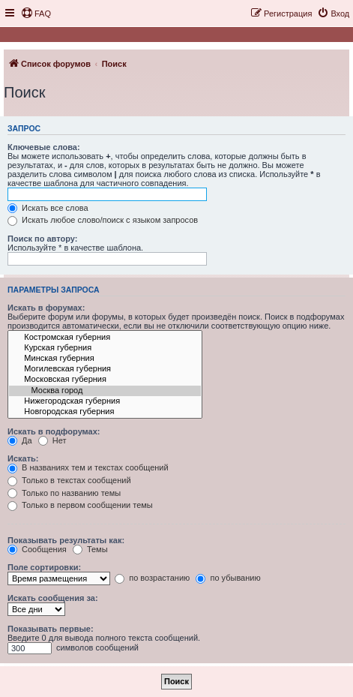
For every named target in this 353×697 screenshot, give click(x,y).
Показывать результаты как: (65, 540)
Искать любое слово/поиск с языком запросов (102, 219)
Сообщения (37, 549)
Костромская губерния (105, 337)
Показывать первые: (50, 628)
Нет (52, 440)
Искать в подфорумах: (53, 431)
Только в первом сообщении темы (80, 504)
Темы (90, 549)
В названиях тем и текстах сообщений (88, 467)
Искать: (22, 458)
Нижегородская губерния (105, 401)
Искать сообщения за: (52, 597)
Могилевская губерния (105, 369)
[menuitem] (36, 14)
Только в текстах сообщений (69, 480)
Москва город (105, 391)
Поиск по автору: (42, 238)
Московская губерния (105, 379)
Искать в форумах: (46, 307)
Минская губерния (105, 358)
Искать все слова (47, 207)
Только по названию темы (64, 492)
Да (19, 440)
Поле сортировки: (44, 567)
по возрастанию (152, 577)
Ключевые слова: (43, 147)
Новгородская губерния (105, 412)
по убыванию (228, 577)
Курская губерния (105, 348)
